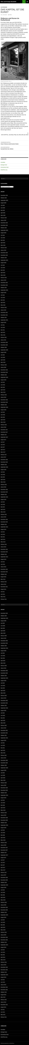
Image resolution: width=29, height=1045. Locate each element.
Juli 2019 (3, 382)
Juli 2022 (3, 295)
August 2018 (3, 409)
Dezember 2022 (4, 282)
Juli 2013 (3, 561)
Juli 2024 (3, 235)
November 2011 (4, 586)
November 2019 (4, 372)
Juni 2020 (3, 357)
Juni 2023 (3, 267)
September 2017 (4, 437)
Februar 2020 (4, 364)
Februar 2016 (4, 484)
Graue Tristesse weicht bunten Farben (14, 143)
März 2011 (3, 596)
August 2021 (3, 322)
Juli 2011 (3, 591)
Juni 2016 (3, 474)
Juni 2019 (3, 384)
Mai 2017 (3, 447)
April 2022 (3, 302)
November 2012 (4, 571)
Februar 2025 (4, 217)
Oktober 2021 (4, 317)
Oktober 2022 (4, 287)
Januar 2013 (3, 566)
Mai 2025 (3, 210)
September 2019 (4, 377)
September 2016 (4, 467)
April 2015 (3, 509)
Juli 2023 (3, 265)
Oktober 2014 (4, 524)
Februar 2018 (4, 424)
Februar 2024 (4, 247)
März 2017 (3, 452)
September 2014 (4, 526)
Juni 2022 (3, 297)
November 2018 (4, 402)
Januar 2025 (3, 220)
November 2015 (4, 492)
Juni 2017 (3, 444)
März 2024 (3, 245)
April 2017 (3, 449)
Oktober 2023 (4, 257)
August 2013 (3, 559)
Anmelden (3, 162)
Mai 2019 (3, 387)
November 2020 (4, 344)
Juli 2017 (3, 442)
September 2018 (4, 407)
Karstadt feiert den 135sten (14, 148)
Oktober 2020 (4, 347)
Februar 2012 (4, 581)
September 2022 (4, 290)
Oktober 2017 (4, 434)
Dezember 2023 (4, 252)
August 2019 (3, 379)
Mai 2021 (3, 330)
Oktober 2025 (4, 197)
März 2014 (3, 541)
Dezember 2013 (4, 549)
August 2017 (3, 439)
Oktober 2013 (4, 554)
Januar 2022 (3, 310)
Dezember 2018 (4, 399)
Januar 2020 (3, 367)
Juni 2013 (3, 564)
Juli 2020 (3, 354)
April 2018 (3, 419)
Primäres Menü (27, 1)
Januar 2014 (3, 546)
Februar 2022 (4, 307)
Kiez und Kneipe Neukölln (8, 1)
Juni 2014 (3, 534)
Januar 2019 (3, 397)
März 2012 (3, 579)
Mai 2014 (3, 536)
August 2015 (3, 499)
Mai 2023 (3, 270)
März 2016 (3, 482)
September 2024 (4, 230)
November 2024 (4, 225)
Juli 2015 (3, 502)
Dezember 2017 (4, 429)
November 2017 (4, 432)
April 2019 (3, 389)
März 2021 (3, 334)
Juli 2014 (3, 531)
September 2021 (4, 320)
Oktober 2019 (4, 374)
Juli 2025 (3, 205)
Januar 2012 (3, 584)
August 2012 (3, 576)
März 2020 (3, 362)
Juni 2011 (3, 594)
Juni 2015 (3, 504)
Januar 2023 (3, 280)
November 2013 (4, 551)
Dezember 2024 (4, 222)
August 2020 (3, 352)
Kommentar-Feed (4, 167)
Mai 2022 (3, 300)
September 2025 (4, 200)
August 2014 (3, 529)
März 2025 (3, 215)
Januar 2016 (3, 487)
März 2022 (3, 305)
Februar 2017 (4, 454)
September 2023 (4, 260)
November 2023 (4, 255)
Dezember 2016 (4, 459)
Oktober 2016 (4, 464)
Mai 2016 (3, 477)
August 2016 (3, 469)
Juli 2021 (3, 325)
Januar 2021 (3, 339)
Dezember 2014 (4, 519)
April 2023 (3, 272)
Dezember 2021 (4, 312)
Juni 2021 (3, 327)
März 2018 (3, 422)
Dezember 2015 (4, 489)
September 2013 (4, 556)
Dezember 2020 (4, 342)
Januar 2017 (3, 457)
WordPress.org (4, 169)
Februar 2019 (4, 394)
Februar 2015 (4, 514)
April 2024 (3, 242)
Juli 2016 (3, 472)
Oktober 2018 (4, 404)
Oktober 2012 (4, 574)
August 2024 (3, 232)
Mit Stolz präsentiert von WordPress (7, 1043)
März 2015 (3, 511)
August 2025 (3, 202)
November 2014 (4, 521)
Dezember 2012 (4, 569)
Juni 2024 (3, 237)
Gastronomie (4, 7)
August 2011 (3, 589)
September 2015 (4, 497)
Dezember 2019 (4, 369)
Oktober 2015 (4, 494)
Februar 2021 (4, 337)
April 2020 (3, 359)
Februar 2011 (4, 599)
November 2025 (4, 195)
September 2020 (4, 349)
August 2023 (3, 262)
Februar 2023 (4, 277)
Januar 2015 (3, 516)
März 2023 (3, 275)
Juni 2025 (3, 207)
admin (10, 14)
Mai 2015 (3, 507)
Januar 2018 (3, 427)
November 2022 (4, 285)
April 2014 (3, 539)
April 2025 (3, 212)
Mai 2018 (3, 417)
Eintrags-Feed (4, 164)
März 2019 (3, 392)
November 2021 (4, 315)
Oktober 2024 (4, 227)
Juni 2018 (3, 414)
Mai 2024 (3, 240)
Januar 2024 (3, 250)
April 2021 (3, 332)
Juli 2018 (3, 412)
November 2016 (4, 462)
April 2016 (3, 479)
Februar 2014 (4, 544)
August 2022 (3, 292)
